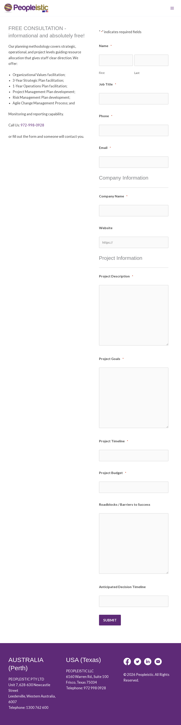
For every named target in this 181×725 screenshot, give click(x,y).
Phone (105, 116)
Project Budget (112, 470)
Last (136, 73)
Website (105, 226)
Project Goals (111, 356)
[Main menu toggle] (172, 8)
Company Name (113, 195)
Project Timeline (113, 439)
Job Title (107, 85)
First (101, 73)
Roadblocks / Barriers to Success (124, 501)
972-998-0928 (32, 126)
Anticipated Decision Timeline (122, 583)
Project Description (116, 274)
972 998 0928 (95, 684)
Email (105, 147)
